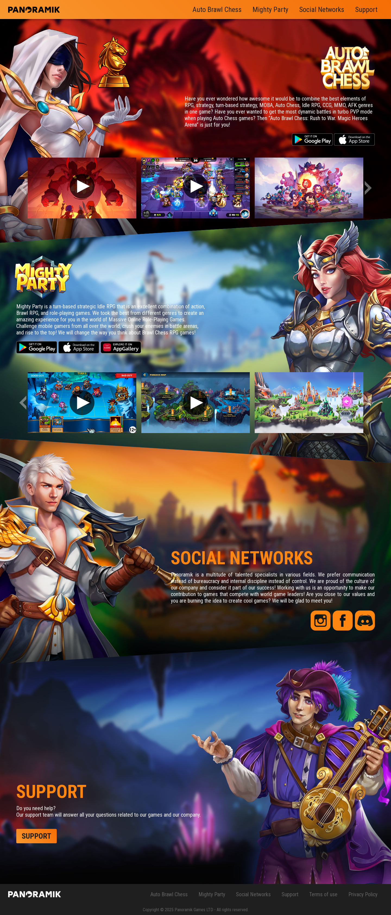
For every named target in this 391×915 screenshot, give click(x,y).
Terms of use (323, 894)
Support (366, 9)
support (36, 836)
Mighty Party (270, 9)
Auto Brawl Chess (217, 9)
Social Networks (321, 9)
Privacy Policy (362, 894)
